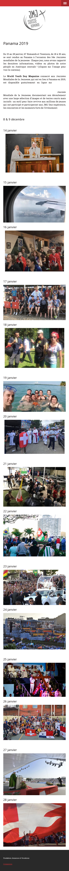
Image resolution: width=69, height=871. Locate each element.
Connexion (7, 864)
